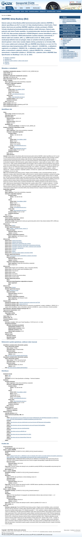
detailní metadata (67, 40)
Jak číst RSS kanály (57, 531)
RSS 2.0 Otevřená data (46, 534)
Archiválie (58, 11)
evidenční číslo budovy (17, 242)
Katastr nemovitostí (15, 11)
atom (64, 44)
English (79, 2)
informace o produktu (68, 38)
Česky (72, 2)
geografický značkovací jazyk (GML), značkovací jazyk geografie (26, 246)
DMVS (26, 11)
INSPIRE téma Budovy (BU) (70, 36)
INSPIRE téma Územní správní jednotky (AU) (69, 32)
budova (13, 251)
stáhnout (65, 43)
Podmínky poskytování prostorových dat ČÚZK (29, 302)
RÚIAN (22, 11)
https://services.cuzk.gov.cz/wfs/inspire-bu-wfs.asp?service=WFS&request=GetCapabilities (30, 422)
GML (10, 375)
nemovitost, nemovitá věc (17, 248)
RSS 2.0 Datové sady (16, 534)
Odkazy (65, 47)
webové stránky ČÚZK (68, 57)
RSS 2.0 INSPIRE (36, 534)
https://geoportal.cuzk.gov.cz (18, 97)
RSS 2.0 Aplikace (6, 534)
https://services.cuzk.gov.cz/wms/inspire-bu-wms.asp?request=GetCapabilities (27, 425)
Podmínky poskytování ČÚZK (70, 53)
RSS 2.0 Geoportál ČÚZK (8, 533)
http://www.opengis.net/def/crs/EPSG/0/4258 (17, 355)
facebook (50, 531)
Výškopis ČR (43, 11)
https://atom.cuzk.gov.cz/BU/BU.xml (18, 431)
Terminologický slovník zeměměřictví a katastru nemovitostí (23, 255)
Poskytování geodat (5, 11)
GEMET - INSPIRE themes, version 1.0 (19, 228)
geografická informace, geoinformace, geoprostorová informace (26, 245)
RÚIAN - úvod (66, 50)
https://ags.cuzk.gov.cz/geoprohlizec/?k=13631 (20, 434)
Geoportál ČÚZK (27, 3)
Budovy (13, 225)
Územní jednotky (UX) (69, 25)
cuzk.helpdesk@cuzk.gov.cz (18, 94)
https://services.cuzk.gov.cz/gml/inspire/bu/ (19, 428)
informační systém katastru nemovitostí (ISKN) (22, 252)
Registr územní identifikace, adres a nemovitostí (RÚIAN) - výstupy (70, 21)
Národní (14, 287)
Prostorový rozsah (14, 290)
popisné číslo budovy (17, 240)
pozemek (14, 249)
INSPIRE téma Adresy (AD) (70, 28)
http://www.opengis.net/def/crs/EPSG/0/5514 (17, 367)
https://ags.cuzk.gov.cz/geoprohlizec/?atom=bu (20, 437)
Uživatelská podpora (44, 531)
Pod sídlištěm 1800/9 (20, 89)
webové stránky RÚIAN (69, 51)
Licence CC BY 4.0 (23, 304)
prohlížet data (66, 41)
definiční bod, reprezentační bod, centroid (21, 243)
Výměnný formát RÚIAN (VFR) (70, 56)
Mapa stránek (66, 530)
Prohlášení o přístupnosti (75, 530)
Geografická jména (51, 11)
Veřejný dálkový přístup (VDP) (70, 54)
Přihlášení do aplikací (75, 4)
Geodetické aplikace (34, 11)
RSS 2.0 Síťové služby (26, 534)
